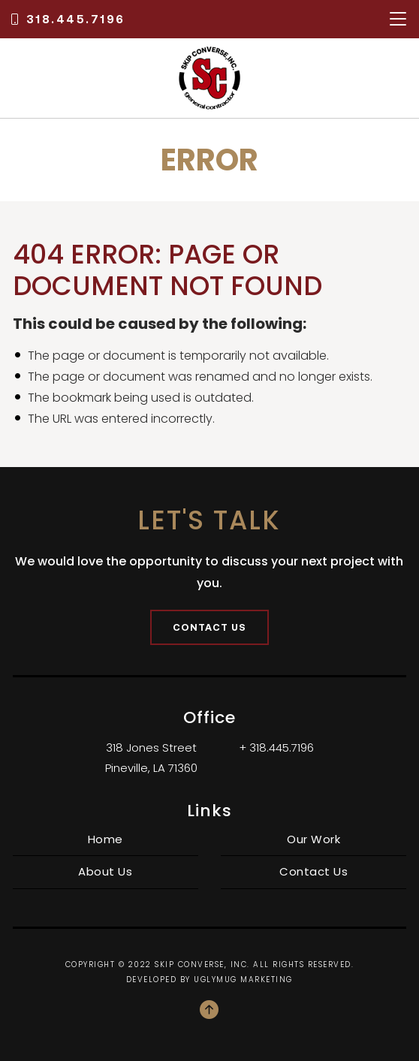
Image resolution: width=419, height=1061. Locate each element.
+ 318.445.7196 (276, 747)
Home (105, 839)
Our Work (313, 839)
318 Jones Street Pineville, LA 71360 (151, 758)
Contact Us (209, 627)
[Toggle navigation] (398, 19)
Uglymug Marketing (243, 979)
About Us (105, 871)
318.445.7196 (67, 19)
